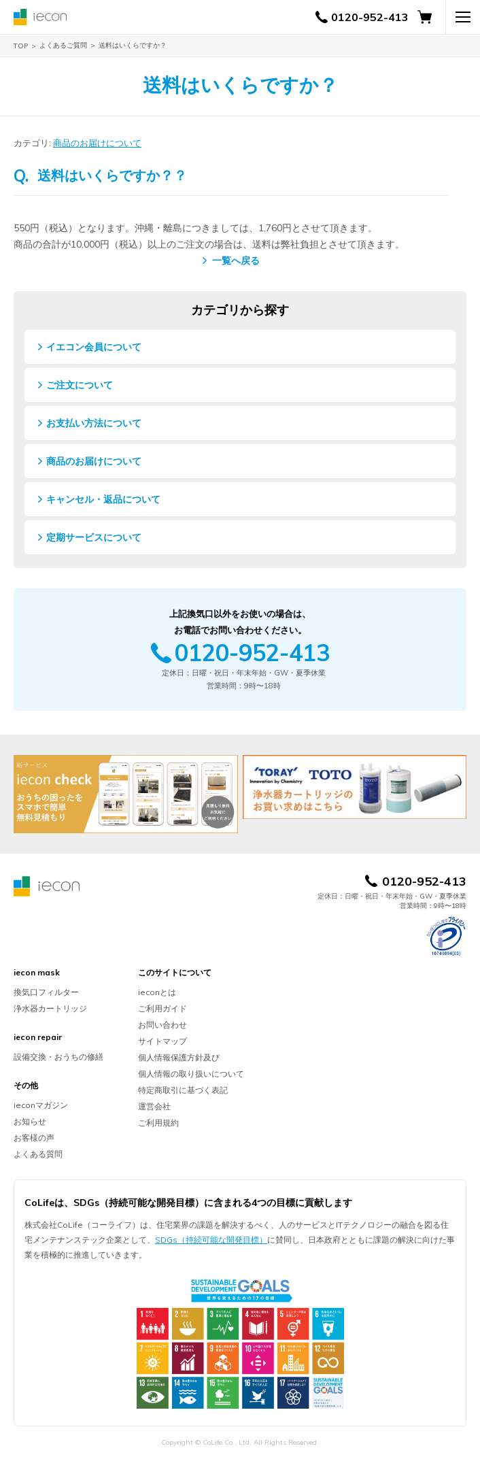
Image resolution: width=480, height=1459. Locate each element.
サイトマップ (162, 1041)
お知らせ (30, 1121)
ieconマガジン (41, 1105)
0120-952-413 (370, 17)
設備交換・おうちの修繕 (58, 1057)
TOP (21, 45)
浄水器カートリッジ (50, 1008)
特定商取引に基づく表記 (183, 1090)
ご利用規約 (158, 1123)
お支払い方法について (93, 423)
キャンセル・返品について (103, 499)
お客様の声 (34, 1138)
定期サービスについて (93, 537)
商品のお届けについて (97, 142)
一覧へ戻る (236, 260)
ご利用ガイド (162, 1008)
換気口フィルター (46, 992)
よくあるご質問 (63, 45)
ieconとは (157, 992)
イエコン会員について (93, 347)
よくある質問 (38, 1154)
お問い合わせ (162, 1025)
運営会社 (154, 1106)
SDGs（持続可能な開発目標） (211, 1240)
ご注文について (79, 385)
